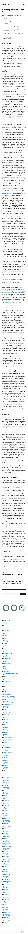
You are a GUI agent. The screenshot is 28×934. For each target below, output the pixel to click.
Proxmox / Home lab (8, 737)
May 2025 (5, 793)
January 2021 (6, 876)
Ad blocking (6, 622)
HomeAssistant (6, 674)
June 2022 (5, 851)
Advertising (6, 623)
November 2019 (6, 897)
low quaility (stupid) (7, 694)
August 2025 (6, 788)
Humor (5, 676)
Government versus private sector (11, 673)
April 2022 (5, 854)
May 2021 (5, 869)
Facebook (5, 660)
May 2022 (5, 853)
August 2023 (6, 828)
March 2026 (6, 777)
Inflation (5, 678)
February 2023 (6, 838)
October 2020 (6, 879)
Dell (4, 651)
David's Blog (6, 4)
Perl (4, 729)
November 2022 (6, 843)
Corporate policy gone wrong (9, 646)
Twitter (5, 757)
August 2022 (6, 848)
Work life (5, 768)
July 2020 (5, 884)
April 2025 (5, 795)
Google (5, 669)
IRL (4, 686)
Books (4, 638)
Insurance (5, 679)
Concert (5, 645)
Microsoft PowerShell (8, 702)
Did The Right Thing (8, 653)
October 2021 (6, 861)
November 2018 (6, 917)
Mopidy (5, 709)
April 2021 (5, 871)
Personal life (6, 730)
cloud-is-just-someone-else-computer (12, 641)
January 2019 (6, 914)
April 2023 (5, 835)
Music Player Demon (8, 712)
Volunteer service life (8, 763)
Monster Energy (7, 707)
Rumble (5, 744)
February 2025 (6, 798)
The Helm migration (8, 752)
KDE (4, 689)
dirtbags (5, 655)
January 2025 (6, 800)
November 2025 (6, 783)
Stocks (4, 749)
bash (4, 633)
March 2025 (6, 797)
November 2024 (6, 803)
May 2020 (5, 887)
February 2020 (6, 892)
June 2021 (5, 868)
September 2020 (7, 881)
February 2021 (6, 874)
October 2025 (6, 785)
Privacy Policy (10, 931)
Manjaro (5, 699)
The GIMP (5, 750)
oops (4, 721)
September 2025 (7, 787)
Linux (4, 693)
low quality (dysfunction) (9, 696)
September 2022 (7, 846)
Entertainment (6, 658)
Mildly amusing (6, 706)
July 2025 (5, 790)
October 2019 (6, 899)
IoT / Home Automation (8, 683)
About (3, 928)
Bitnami (5, 636)
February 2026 (6, 779)
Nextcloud (5, 716)
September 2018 (6, 920)
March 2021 (6, 873)
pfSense (5, 732)
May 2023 (5, 833)
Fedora (4, 665)
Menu (24, 4)
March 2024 (6, 816)
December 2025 (6, 782)
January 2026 (6, 780)
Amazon (5, 627)
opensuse (5, 722)
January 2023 (6, 840)
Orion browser (6, 726)
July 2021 (5, 866)
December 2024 (6, 802)
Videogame (5, 762)
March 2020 (6, 891)
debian (4, 650)
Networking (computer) (8, 714)
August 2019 (6, 902)
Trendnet (5, 755)
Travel (4, 754)
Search (3, 592)
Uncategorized (6, 760)
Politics (5, 734)
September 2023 (7, 826)
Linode (4, 691)
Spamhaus (5, 745)
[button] (24, 932)
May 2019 (5, 907)
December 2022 (6, 841)
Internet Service (7, 681)
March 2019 (5, 910)
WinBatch (5, 765)
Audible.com (6, 630)
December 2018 (6, 915)
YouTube (5, 770)
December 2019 (6, 896)
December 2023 (6, 821)
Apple (4, 628)
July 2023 (5, 830)
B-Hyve (5, 632)
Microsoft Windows (7, 704)
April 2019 (5, 909)
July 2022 (5, 849)
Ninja (4, 717)
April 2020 (5, 889)
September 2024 (7, 807)
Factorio (5, 661)
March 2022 (6, 856)
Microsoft (5, 701)
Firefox (5, 666)
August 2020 (6, 882)
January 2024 (6, 820)
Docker (5, 656)
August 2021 (6, 864)
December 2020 (6, 877)
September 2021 (6, 863)
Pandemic (5, 727)
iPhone (5, 684)
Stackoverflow (6, 747)
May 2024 (5, 813)
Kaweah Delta (6, 688)
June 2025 (5, 792)
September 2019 (6, 901)
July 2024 (5, 810)
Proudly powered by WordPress (19, 931)
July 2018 (5, 922)
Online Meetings (7, 719)
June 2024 (5, 812)
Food (4, 668)
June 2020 (5, 886)
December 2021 (6, 858)
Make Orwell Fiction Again (9, 697)
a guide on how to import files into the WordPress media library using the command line (13, 302)
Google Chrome (6, 671)
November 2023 (6, 823)
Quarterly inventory (14, 566)
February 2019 (6, 912)
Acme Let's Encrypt (7, 620)
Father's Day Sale (7, 663)
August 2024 (6, 808)
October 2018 (6, 919)
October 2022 (6, 844)
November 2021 (6, 859)
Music (4, 711)
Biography (5, 635)
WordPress (5, 767)
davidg (3, 566)
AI (3, 625)
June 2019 (5, 905)
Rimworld (5, 742)
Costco (4, 648)
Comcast (5, 643)
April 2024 (5, 815)
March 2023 (6, 836)
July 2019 (5, 904)
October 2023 (6, 825)
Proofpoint (5, 735)
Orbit (4, 724)
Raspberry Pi (6, 740)
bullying (5, 640)
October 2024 (6, 805)
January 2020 (6, 894)
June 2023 (5, 831)
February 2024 (6, 818)
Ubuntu (5, 759)
